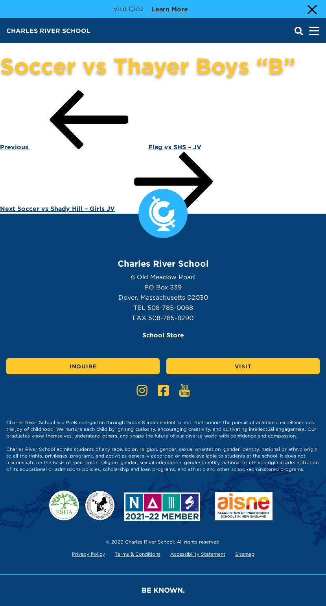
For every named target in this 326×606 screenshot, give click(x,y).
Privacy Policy (88, 554)
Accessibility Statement (197, 554)
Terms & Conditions (137, 554)
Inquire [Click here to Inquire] (83, 366)
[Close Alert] (311, 9)
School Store (163, 335)
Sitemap (244, 554)
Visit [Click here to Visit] (243, 366)
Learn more (169, 8)
